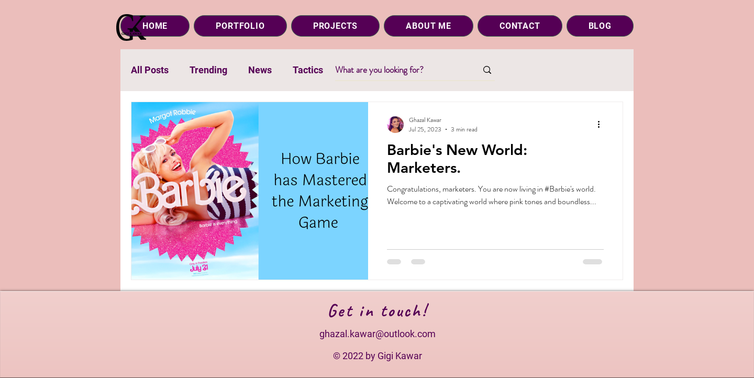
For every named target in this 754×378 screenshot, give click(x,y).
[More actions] (602, 124)
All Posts (150, 69)
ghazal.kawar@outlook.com (377, 333)
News (260, 69)
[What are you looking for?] (398, 70)
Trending (208, 69)
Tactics (308, 69)
